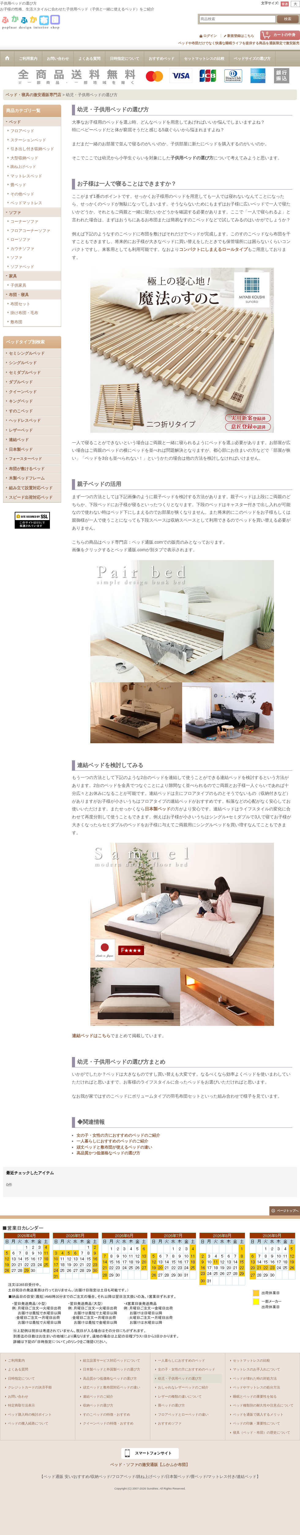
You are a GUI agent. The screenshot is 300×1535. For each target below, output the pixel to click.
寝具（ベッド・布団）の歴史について (261, 1432)
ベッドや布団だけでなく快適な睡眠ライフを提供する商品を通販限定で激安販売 (238, 43)
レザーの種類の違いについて (180, 1396)
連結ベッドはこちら (91, 1035)
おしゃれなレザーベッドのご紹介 (183, 1387)
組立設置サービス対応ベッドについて (111, 1360)
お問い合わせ (18, 1396)
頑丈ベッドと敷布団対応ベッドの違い (111, 1387)
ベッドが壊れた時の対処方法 (255, 1378)
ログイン (210, 36)
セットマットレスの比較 (251, 1360)
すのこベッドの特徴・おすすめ (106, 1414)
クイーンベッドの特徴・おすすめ (108, 1423)
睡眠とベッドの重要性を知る (255, 1396)
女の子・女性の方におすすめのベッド (186, 1369)
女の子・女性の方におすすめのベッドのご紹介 (118, 1135)
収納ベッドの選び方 (98, 1405)
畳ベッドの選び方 (171, 1405)
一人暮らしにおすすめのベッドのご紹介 (112, 1141)
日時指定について (21, 1378)
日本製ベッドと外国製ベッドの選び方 (111, 1369)
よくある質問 (18, 1369)
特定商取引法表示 (21, 1405)
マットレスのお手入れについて (256, 1369)
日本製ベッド (158, 808)
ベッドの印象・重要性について (256, 1423)
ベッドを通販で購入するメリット (258, 1414)
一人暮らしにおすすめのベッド (181, 1360)
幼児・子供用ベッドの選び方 (180, 1378)
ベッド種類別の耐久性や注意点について (263, 1405)
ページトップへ (287, 1210)
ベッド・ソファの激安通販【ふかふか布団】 (150, 1464)
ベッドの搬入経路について (28, 1423)
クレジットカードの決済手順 (30, 1387)
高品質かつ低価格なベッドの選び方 (108, 1153)
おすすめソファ (170, 1423)
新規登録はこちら (240, 36)
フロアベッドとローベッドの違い (183, 1414)
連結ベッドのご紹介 (98, 1396)
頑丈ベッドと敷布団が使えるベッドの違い (114, 1147)
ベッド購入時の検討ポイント (30, 1414)
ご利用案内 (16, 1360)
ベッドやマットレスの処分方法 (256, 1387)
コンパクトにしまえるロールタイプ (213, 249)
